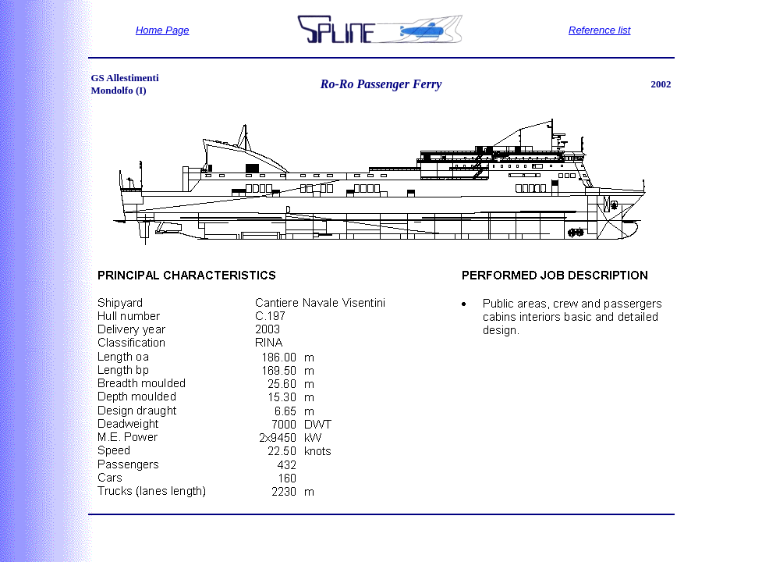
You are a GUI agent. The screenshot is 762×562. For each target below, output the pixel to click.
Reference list (599, 30)
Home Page (163, 30)
